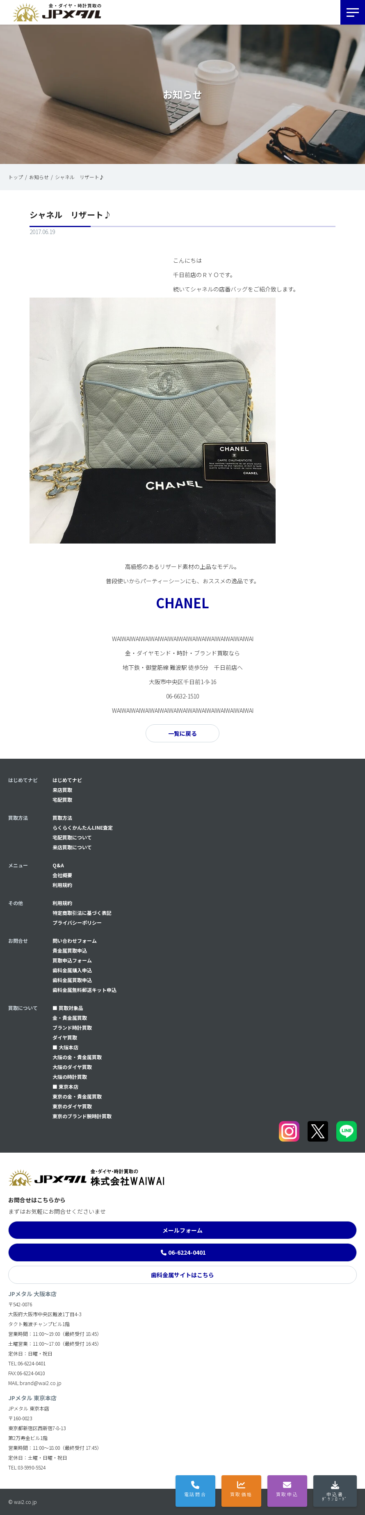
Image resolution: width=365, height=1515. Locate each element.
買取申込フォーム (72, 960)
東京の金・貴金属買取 (77, 1096)
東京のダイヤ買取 (72, 1106)
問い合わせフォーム (74, 940)
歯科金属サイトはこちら (182, 1275)
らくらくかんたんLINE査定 (82, 827)
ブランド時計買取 (72, 1027)
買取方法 (62, 817)
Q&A (58, 865)
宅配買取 (62, 799)
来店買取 (62, 789)
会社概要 (62, 874)
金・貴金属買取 (69, 1017)
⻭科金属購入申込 (72, 970)
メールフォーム (182, 1230)
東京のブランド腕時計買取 (82, 1115)
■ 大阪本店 (65, 1047)
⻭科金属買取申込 (72, 979)
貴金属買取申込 (69, 950)
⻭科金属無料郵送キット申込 (84, 989)
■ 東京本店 (65, 1086)
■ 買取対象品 (67, 1007)
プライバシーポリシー (77, 922)
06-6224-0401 (187, 1252)
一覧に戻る (182, 733)
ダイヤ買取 (64, 1037)
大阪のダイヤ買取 (72, 1066)
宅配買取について (72, 837)
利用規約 (62, 884)
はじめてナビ (67, 779)
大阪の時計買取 (69, 1076)
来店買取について (72, 847)
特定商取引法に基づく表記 (82, 912)
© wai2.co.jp (22, 1501)
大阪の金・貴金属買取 (77, 1056)
